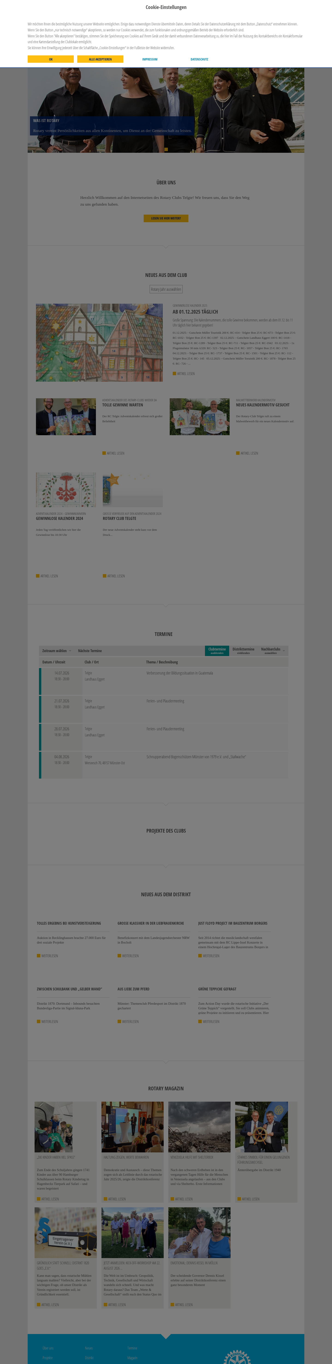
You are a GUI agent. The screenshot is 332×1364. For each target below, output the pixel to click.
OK (51, 59)
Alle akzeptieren (100, 59)
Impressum (149, 59)
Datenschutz (199, 59)
